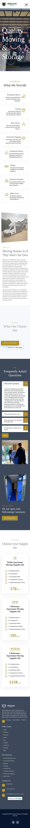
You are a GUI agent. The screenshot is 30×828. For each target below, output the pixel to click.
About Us (5, 732)
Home (5, 730)
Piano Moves (7, 768)
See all (5, 435)
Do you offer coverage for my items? (12, 428)
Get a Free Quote (9, 518)
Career (5, 737)
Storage (5, 763)
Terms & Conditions (15, 819)
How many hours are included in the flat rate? (13, 421)
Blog (4, 750)
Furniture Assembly (8, 771)
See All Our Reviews (10, 343)
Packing (5, 766)
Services (5, 735)
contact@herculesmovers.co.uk (15, 794)
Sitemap (5, 748)
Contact (5, 742)
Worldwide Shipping (9, 773)
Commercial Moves (8, 761)
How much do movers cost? (12, 414)
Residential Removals (9, 758)
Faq (4, 740)
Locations (6, 745)
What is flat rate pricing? (11, 383)
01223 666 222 (10, 789)
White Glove (6, 776)
